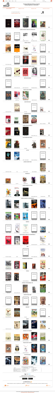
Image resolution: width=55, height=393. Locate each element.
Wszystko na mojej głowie (35, 369)
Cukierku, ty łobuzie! (25, 371)
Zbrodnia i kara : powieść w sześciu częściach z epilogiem (18, 371)
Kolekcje (19, 13)
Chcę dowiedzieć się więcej (24, 392)
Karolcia (33, 371)
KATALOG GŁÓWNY (8, 8)
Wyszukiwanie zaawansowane (14, 13)
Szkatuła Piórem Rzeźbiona (46, 8)
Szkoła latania (24, 369)
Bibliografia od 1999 (33, 8)
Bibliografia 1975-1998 (21, 8)
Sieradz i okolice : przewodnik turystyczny (17, 369)
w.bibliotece (24, 383)
